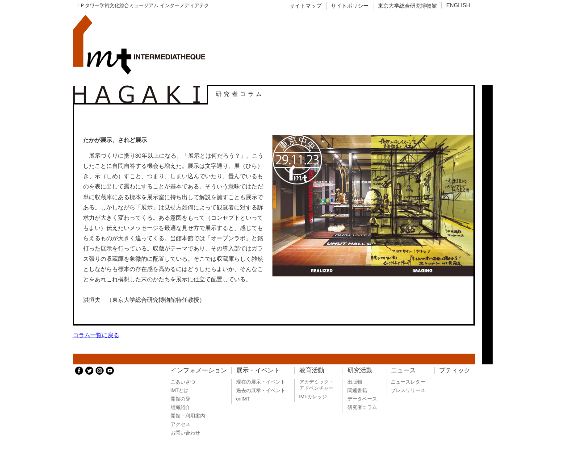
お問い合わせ (185, 432)
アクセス (180, 424)
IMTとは (180, 390)
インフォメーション (199, 370)
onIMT (243, 398)
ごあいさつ (183, 381)
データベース (362, 398)
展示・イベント (258, 370)
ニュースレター (408, 381)
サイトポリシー (349, 6)
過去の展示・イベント (260, 390)
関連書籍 (357, 390)
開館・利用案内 (188, 415)
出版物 (354, 381)
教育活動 (311, 370)
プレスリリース (408, 390)
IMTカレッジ (313, 396)
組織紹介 (180, 407)
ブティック (454, 370)
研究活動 (359, 370)
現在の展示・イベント (260, 381)
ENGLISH (458, 5)
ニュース (403, 370)
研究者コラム (362, 407)
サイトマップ (305, 6)
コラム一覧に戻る (96, 335)
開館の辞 (180, 398)
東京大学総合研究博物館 (407, 6)
